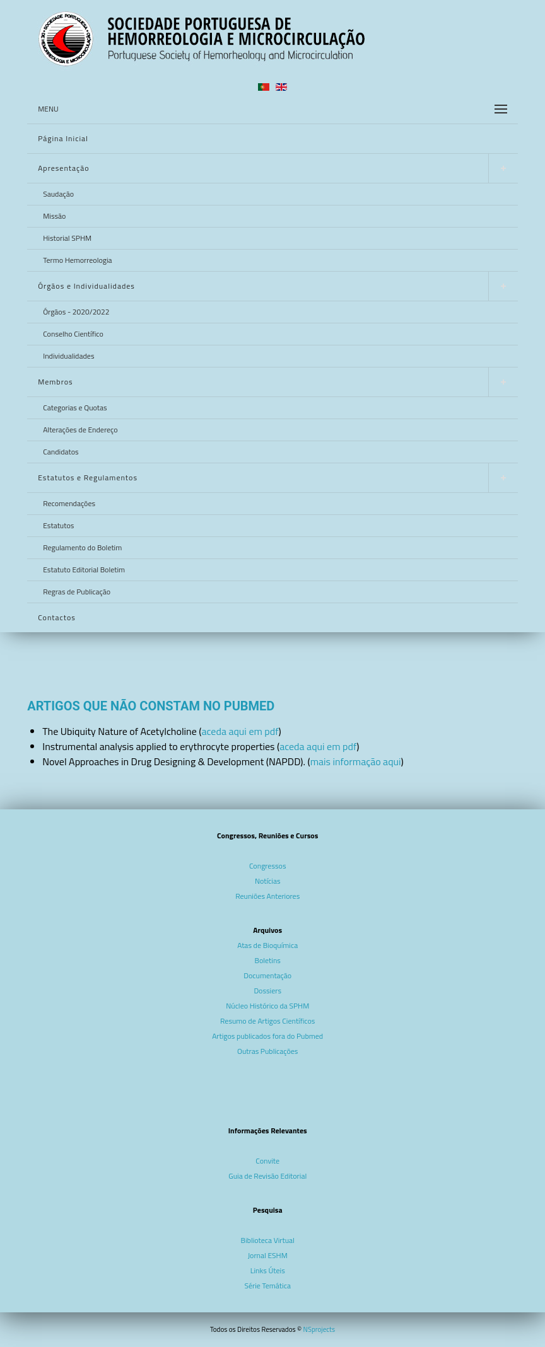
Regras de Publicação (76, 592)
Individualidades (68, 356)
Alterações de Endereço (80, 430)
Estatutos (58, 525)
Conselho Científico (73, 334)
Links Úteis (267, 1270)
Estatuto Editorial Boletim (84, 569)
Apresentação (63, 168)
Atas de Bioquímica (267, 945)
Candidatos (60, 452)
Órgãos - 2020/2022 (76, 312)
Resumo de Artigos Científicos (267, 1021)
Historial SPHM (67, 238)
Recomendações (69, 503)
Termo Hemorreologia (77, 260)
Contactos (57, 617)
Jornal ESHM (268, 1255)
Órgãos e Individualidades (86, 286)
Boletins (268, 960)
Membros (55, 382)
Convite (267, 1161)
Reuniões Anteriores (267, 896)
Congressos (267, 866)
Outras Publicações (267, 1051)
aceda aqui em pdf (239, 731)
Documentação (267, 975)
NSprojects (319, 1329)
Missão (54, 216)
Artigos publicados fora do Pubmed (267, 1036)
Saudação (58, 194)
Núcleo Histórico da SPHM (267, 1006)
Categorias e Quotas (75, 407)
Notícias (268, 881)
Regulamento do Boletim (82, 547)
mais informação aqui (355, 761)
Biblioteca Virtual (268, 1240)
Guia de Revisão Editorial (267, 1176)
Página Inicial (63, 138)
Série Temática (267, 1286)
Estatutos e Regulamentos (88, 477)
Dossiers (267, 991)
